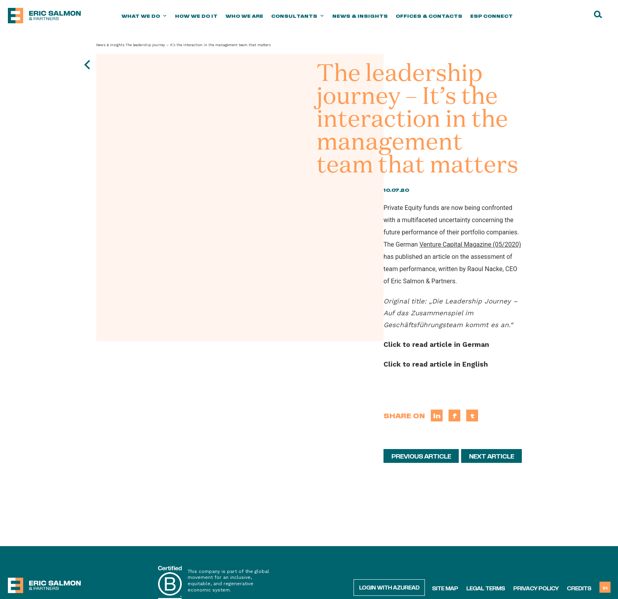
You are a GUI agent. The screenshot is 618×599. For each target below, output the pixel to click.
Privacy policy (535, 588)
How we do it (196, 16)
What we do (144, 16)
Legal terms (485, 588)
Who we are (244, 16)
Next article (491, 455)
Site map (445, 588)
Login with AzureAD (389, 587)
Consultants (297, 16)
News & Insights (360, 16)
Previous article (421, 455)
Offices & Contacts (429, 16)
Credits (579, 588)
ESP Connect (491, 16)
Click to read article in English (435, 364)
